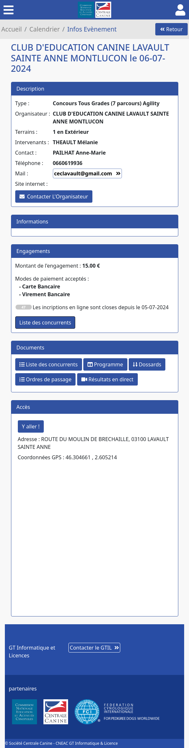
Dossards (147, 364)
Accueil (11, 29)
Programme (105, 364)
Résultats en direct (107, 379)
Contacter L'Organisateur (53, 196)
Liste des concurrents (48, 364)
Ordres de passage (45, 379)
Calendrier (44, 29)
